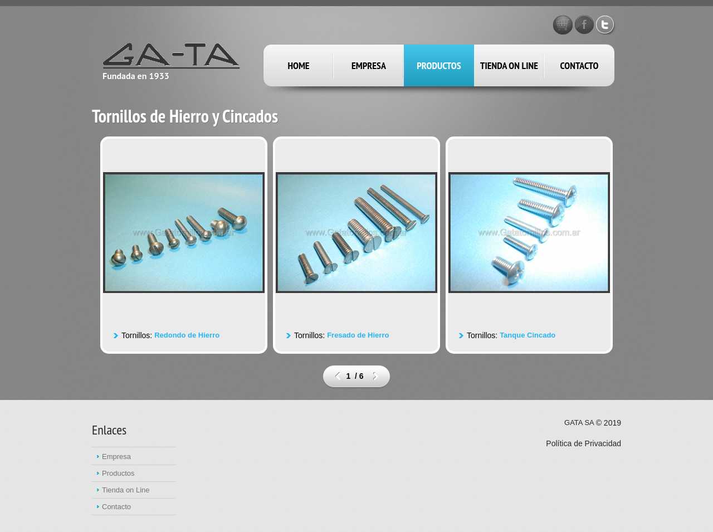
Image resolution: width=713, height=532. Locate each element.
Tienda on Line (509, 65)
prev (338, 375)
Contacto (579, 65)
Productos (118, 473)
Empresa (116, 456)
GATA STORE (563, 24)
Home (298, 65)
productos (439, 65)
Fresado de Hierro (358, 335)
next (376, 375)
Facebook (584, 24)
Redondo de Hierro (186, 335)
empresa (368, 65)
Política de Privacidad (583, 443)
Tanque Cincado (527, 335)
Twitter (606, 24)
